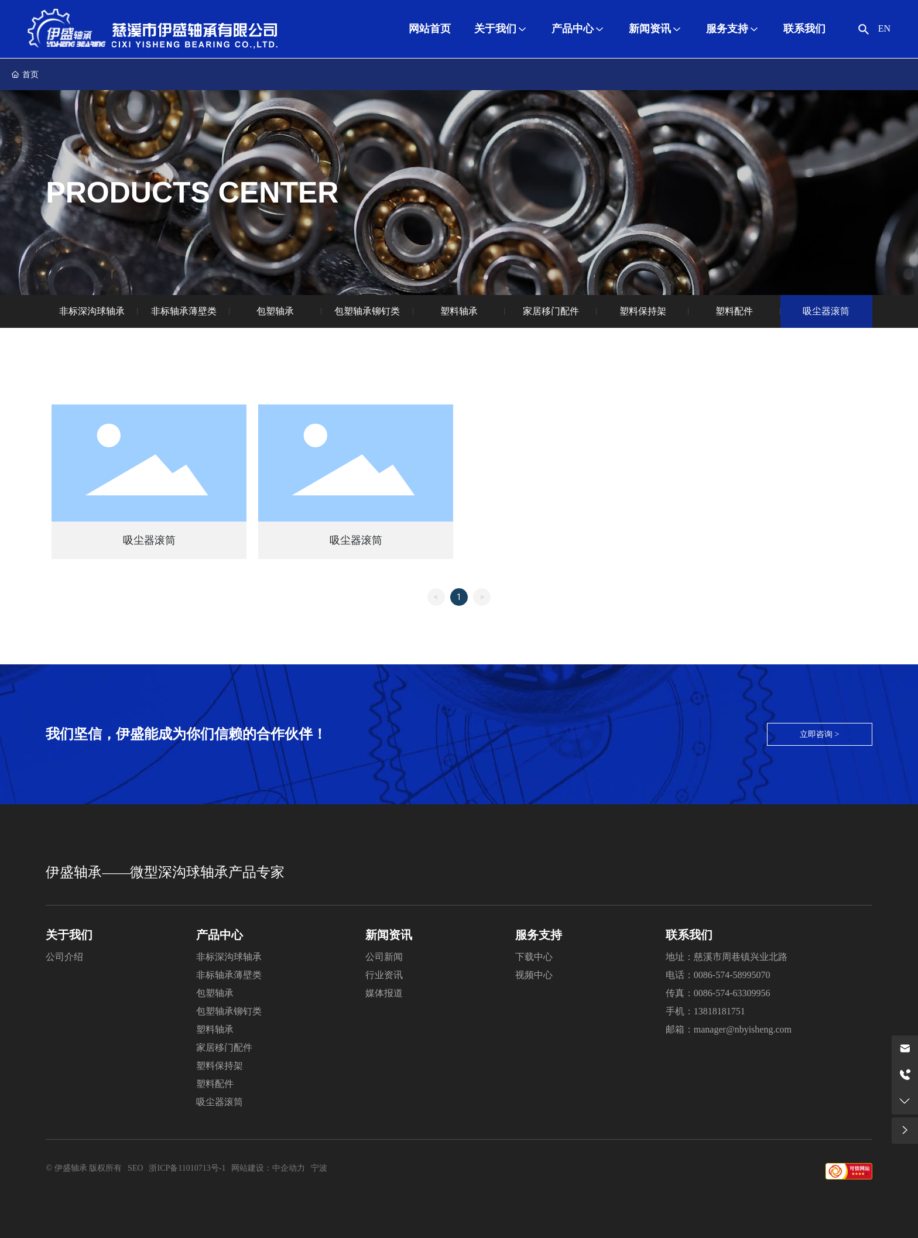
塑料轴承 (459, 311)
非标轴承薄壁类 (184, 311)
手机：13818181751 (705, 1011)
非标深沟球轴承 (92, 311)
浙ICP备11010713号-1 (187, 1168)
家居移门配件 (551, 311)
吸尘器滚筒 (826, 311)
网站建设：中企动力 (268, 1168)
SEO (135, 1168)
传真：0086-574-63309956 (718, 993)
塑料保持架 (642, 311)
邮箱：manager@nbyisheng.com (729, 1029)
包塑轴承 (275, 311)
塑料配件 (734, 311)
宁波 (319, 1168)
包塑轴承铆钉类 (367, 311)
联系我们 (689, 934)
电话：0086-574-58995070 (718, 975)
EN (884, 28)
